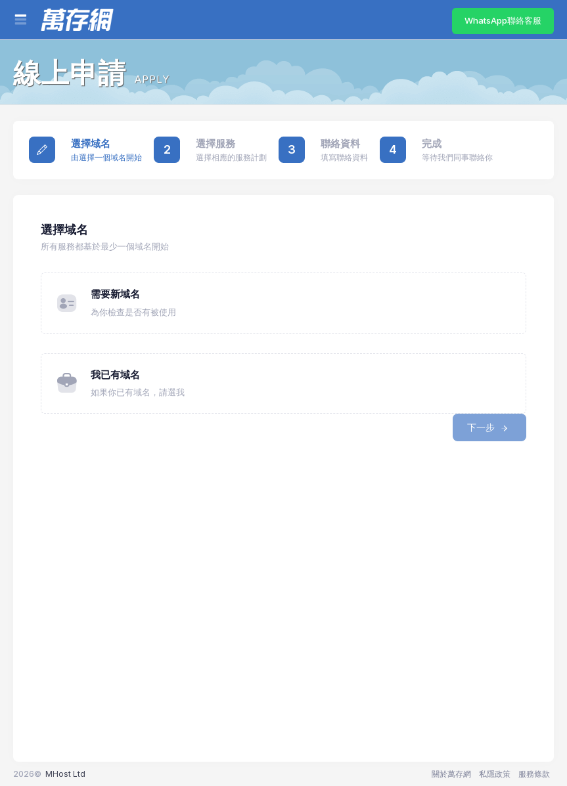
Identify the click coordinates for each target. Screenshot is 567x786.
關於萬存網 (451, 774)
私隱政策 (494, 774)
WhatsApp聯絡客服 (503, 20)
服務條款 (534, 774)
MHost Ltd (65, 774)
